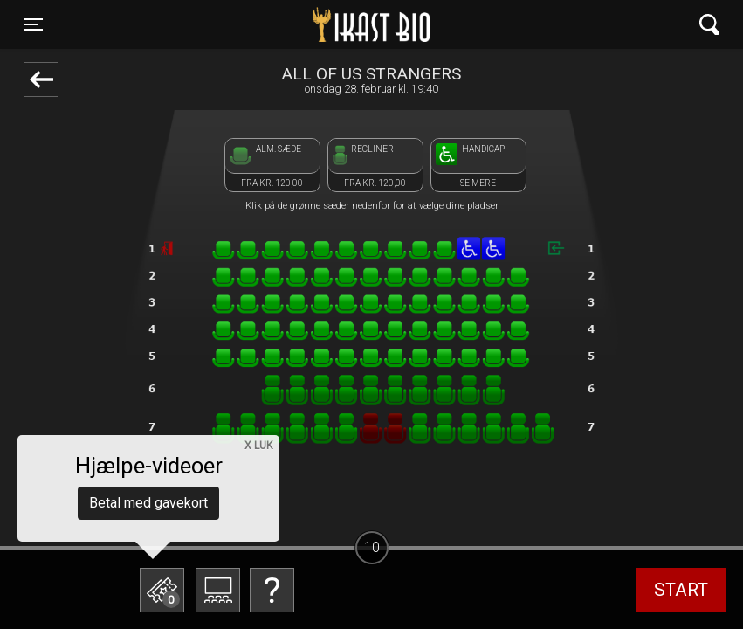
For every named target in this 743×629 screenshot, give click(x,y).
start (681, 589)
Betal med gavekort (148, 502)
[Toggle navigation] (33, 24)
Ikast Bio (281, 24)
